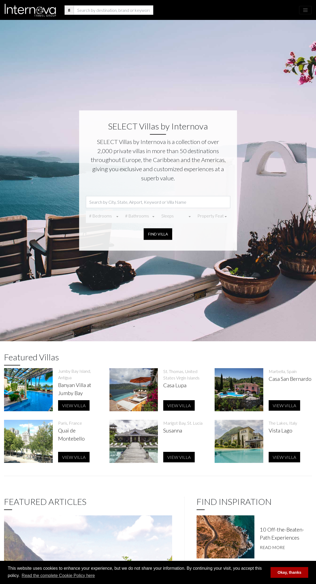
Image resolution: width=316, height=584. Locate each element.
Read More (272, 547)
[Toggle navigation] (305, 10)
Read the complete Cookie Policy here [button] (58, 575)
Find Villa (158, 234)
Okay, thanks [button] (289, 572)
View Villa (74, 405)
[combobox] (104, 217)
